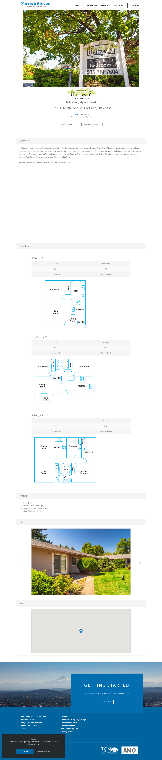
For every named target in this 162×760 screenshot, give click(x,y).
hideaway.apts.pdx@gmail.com (83, 117)
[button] (22, 561)
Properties (92, 5)
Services (78, 5)
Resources (118, 5)
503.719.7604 (84, 114)
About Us (105, 5)
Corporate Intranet (69, 722)
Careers (64, 717)
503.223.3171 (32, 725)
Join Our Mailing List (69, 728)
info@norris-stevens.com (31, 722)
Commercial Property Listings (73, 719)
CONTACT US (106, 702)
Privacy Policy (67, 732)
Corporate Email (68, 725)
